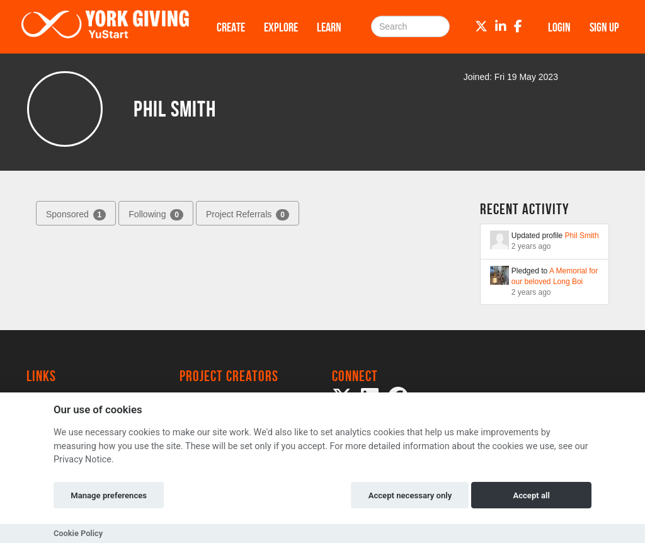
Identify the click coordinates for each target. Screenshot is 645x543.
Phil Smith (582, 235)
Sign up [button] (604, 27)
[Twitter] (481, 26)
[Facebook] (518, 26)
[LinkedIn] (500, 26)
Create (231, 27)
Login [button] (559, 27)
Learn (329, 27)
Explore (281, 27)
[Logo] (105, 26)
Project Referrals (247, 214)
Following (155, 214)
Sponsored (76, 214)
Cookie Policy (78, 533)
